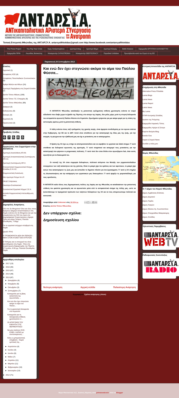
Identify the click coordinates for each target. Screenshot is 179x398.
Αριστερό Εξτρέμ (110, 49)
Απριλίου (11, 360)
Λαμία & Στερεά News (151, 140)
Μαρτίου (11, 364)
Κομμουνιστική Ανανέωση (13, 173)
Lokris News (147, 107)
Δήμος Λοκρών (148, 205)
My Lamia (146, 111)
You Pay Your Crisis (34, 49)
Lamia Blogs (147, 95)
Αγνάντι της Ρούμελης (151, 120)
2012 (8, 375)
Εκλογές (6, 115)
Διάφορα (6, 107)
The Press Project (14, 49)
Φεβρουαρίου (13, 367)
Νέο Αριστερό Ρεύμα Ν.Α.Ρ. (14, 177)
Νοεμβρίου (12, 284)
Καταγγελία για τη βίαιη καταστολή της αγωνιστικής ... (16, 296)
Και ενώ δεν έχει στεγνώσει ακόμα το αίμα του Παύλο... (18, 303)
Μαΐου (10, 357)
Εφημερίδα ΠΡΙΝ (13, 53)
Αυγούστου (12, 346)
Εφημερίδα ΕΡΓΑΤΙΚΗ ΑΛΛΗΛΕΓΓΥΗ (153, 49)
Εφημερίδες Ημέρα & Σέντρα (153, 128)
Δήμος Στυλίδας (148, 217)
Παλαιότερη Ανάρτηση (124, 287)
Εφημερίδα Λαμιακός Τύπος (153, 123)
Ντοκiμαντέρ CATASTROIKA (59, 53)
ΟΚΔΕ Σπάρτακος (10, 181)
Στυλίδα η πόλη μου (150, 144)
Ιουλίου (11, 350)
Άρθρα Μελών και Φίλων (12, 84)
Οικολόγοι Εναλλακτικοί (12, 185)
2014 (8, 274)
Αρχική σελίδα (88, 287)
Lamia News (147, 99)
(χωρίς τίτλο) (8, 232)
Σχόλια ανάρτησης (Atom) (95, 294)
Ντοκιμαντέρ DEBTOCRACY (87, 53)
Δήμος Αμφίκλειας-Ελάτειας (153, 193)
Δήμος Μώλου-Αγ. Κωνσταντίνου (155, 209)
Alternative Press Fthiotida (152, 91)
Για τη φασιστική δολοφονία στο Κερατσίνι (18, 310)
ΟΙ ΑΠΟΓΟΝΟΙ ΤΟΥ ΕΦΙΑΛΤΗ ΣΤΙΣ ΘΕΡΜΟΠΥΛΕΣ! (15, 324)
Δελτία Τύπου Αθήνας (11, 95)
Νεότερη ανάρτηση (52, 287)
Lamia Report (147, 103)
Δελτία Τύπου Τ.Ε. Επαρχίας (14, 99)
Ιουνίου (11, 353)
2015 (8, 270)
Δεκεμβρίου (12, 280)
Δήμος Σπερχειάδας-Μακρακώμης (155, 213)
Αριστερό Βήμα (92, 49)
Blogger (119, 393)
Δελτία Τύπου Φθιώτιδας (61, 206)
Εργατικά (6, 119)
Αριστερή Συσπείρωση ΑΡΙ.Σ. (14, 163)
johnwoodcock (102, 393)
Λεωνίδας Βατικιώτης (34, 53)
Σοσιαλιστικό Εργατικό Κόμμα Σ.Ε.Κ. (17, 189)
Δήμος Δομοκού (148, 197)
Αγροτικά (6, 70)
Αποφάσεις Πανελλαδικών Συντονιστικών (19, 78)
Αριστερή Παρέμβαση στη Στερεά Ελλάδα (19, 88)
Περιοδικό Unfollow (111, 53)
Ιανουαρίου (12, 371)
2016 (8, 267)
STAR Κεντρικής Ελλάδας (152, 115)
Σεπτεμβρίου (13, 291)
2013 (8, 277)
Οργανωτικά (8, 123)
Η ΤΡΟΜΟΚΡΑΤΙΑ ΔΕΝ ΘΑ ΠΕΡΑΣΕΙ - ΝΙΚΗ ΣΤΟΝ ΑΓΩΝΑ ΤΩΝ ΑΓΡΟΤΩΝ (18, 237)
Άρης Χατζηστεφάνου (56, 49)
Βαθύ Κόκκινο (127, 49)
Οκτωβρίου (12, 287)
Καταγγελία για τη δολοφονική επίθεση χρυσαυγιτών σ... (16, 317)
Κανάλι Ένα (147, 136)
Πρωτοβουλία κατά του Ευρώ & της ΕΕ (139, 53)
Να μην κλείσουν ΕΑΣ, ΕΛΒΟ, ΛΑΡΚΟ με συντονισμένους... (16, 332)
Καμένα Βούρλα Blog (150, 132)
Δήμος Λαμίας (147, 201)
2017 (8, 263)
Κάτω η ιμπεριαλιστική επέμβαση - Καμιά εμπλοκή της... (16, 340)
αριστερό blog (75, 49)
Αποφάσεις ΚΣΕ (9, 74)
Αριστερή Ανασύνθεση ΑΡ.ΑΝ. (15, 153)
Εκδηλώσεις (7, 111)
